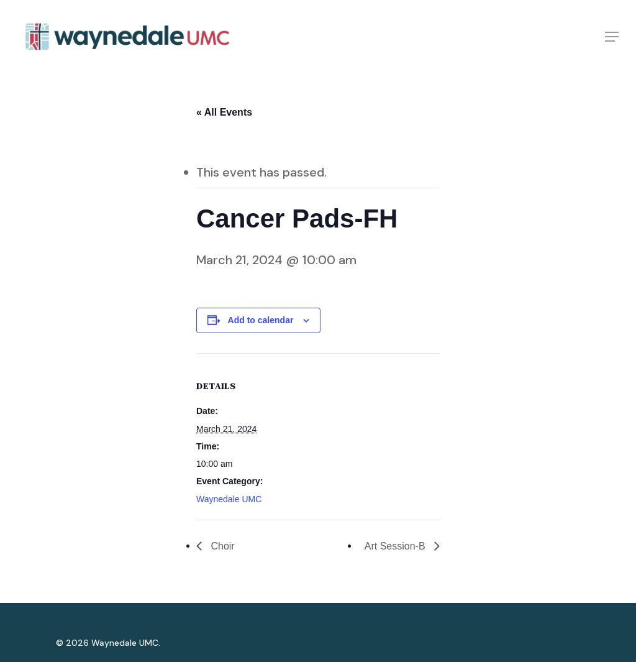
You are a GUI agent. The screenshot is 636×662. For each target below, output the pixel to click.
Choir (221, 546)
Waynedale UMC (228, 499)
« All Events (224, 112)
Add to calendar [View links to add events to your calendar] (261, 320)
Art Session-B (396, 546)
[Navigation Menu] (612, 39)
